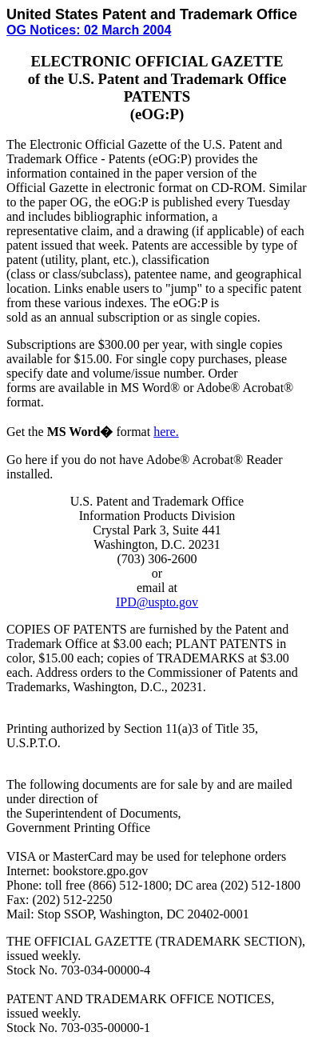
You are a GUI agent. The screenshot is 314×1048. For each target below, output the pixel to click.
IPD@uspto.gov (157, 602)
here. (166, 431)
